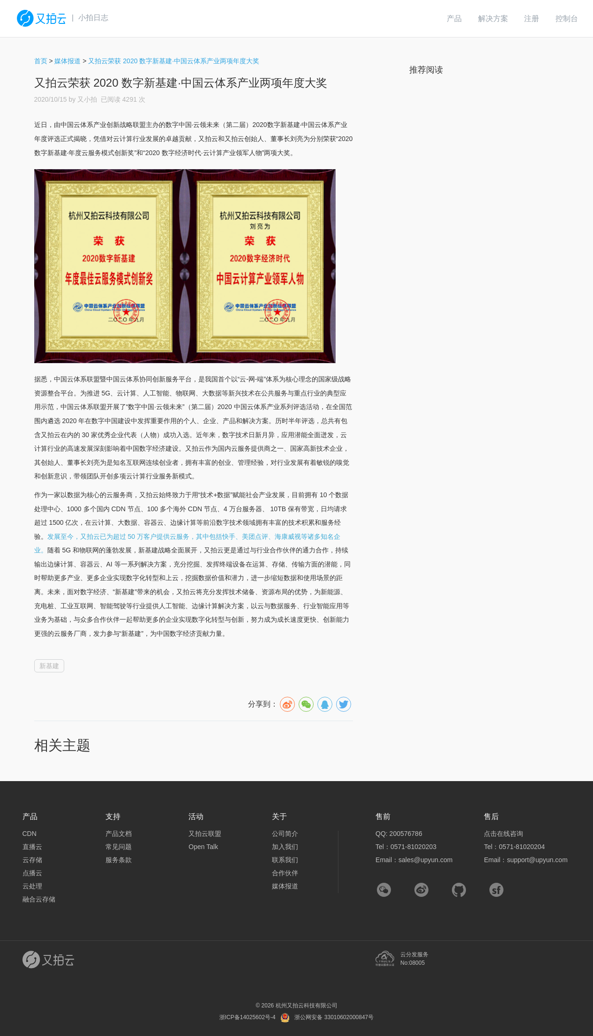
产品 (454, 18)
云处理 (32, 886)
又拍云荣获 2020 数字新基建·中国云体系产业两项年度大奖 (173, 61)
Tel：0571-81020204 (514, 846)
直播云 (32, 846)
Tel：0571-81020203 (405, 846)
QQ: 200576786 (398, 833)
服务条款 (118, 860)
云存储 (32, 860)
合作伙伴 (285, 873)
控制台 (566, 18)
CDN (30, 833)
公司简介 (285, 833)
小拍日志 (93, 18)
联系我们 (285, 860)
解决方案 (493, 18)
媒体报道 (67, 61)
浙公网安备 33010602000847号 (334, 1017)
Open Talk (203, 846)
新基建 (49, 666)
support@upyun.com (537, 860)
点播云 (32, 873)
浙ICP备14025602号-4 (247, 1017)
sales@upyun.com (425, 860)
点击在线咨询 (503, 833)
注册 (531, 18)
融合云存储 (39, 899)
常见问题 (118, 846)
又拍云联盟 (204, 833)
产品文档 (118, 833)
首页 (40, 61)
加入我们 (285, 846)
